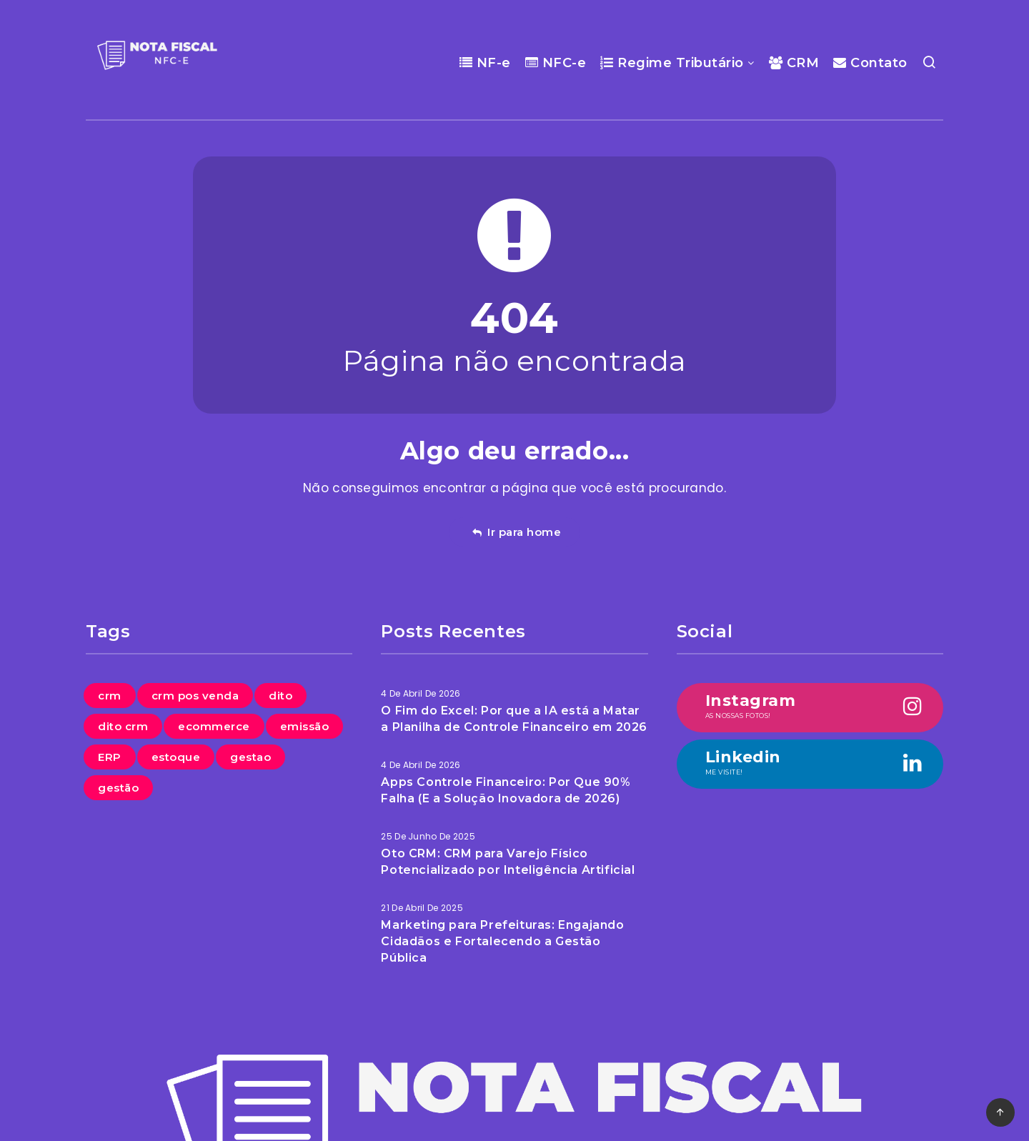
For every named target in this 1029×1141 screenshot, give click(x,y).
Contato (870, 63)
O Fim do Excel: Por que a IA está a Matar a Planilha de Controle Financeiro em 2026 (514, 719)
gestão (118, 787)
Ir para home (517, 532)
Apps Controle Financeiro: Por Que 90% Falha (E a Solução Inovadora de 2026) (505, 790)
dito (280, 695)
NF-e (485, 63)
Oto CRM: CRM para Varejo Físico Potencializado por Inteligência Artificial (508, 862)
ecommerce (214, 726)
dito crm (123, 726)
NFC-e (556, 63)
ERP (109, 757)
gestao (250, 757)
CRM (794, 63)
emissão (304, 726)
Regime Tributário (672, 63)
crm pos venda (195, 695)
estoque (176, 757)
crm (109, 695)
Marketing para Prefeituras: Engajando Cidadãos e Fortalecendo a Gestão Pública (502, 941)
